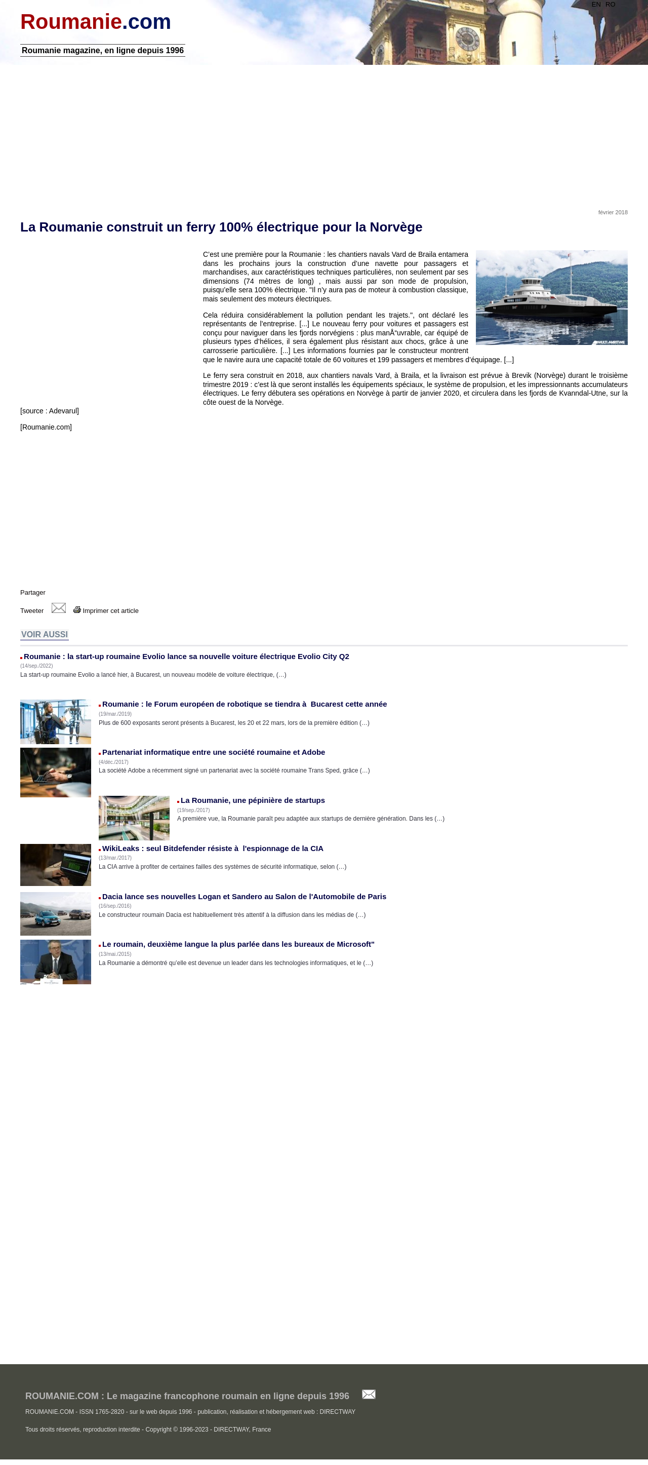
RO (610, 4)
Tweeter (32, 610)
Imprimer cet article (106, 610)
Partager (33, 592)
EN (596, 4)
